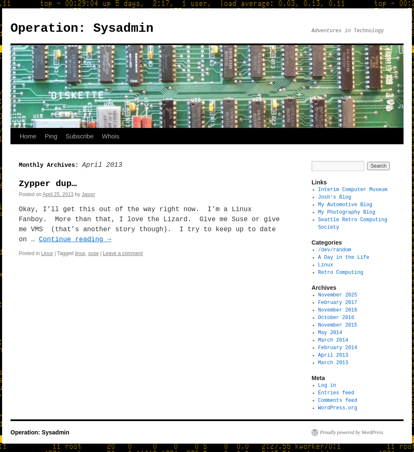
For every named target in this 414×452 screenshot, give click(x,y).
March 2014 (333, 340)
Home (28, 136)
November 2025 (338, 295)
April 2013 (333, 355)
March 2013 (333, 362)
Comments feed (338, 400)
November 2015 (338, 325)
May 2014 (330, 332)
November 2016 (338, 310)
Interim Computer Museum (353, 189)
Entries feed (336, 392)
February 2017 (338, 302)
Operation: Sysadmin (81, 28)
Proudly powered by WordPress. (352, 432)
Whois (111, 136)
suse (93, 253)
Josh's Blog (334, 197)
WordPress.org (338, 407)
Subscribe (80, 136)
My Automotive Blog (345, 204)
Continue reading (75, 239)
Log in (327, 385)
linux (80, 253)
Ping (51, 136)
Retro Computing (340, 272)
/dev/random (334, 249)
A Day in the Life (343, 257)
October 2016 (336, 317)
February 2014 (338, 347)
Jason (88, 194)
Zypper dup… (48, 183)
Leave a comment (123, 253)
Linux (47, 253)
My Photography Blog (347, 212)
